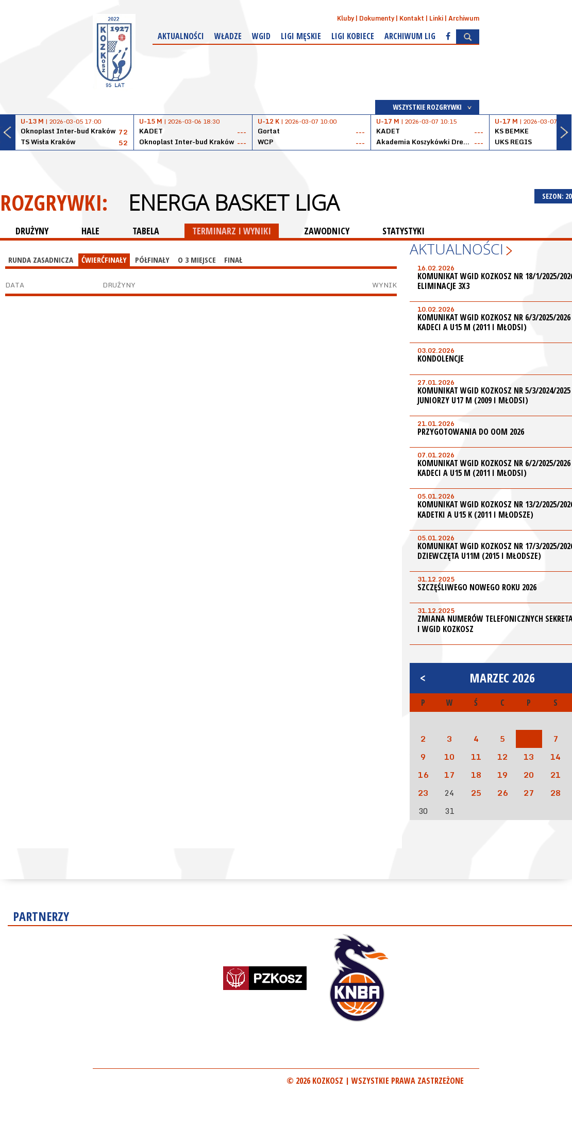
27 (529, 793)
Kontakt (411, 18)
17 (449, 775)
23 (423, 793)
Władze (228, 36)
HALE (90, 231)
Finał (233, 259)
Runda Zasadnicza (40, 259)
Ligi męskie (301, 36)
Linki (436, 18)
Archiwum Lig (409, 36)
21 (555, 775)
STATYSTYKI (403, 231)
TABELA (145, 231)
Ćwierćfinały (104, 259)
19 (502, 775)
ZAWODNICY (326, 231)
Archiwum (463, 18)
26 (502, 793)
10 (449, 756)
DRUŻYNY (31, 231)
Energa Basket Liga (233, 202)
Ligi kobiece (352, 36)
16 (423, 775)
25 (476, 793)
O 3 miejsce (197, 259)
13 (529, 756)
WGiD (261, 36)
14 (555, 756)
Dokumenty (376, 18)
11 (476, 756)
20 (529, 775)
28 (555, 793)
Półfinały (152, 259)
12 (502, 756)
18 (476, 775)
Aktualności (181, 36)
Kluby (345, 18)
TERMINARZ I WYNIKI (231, 231)
